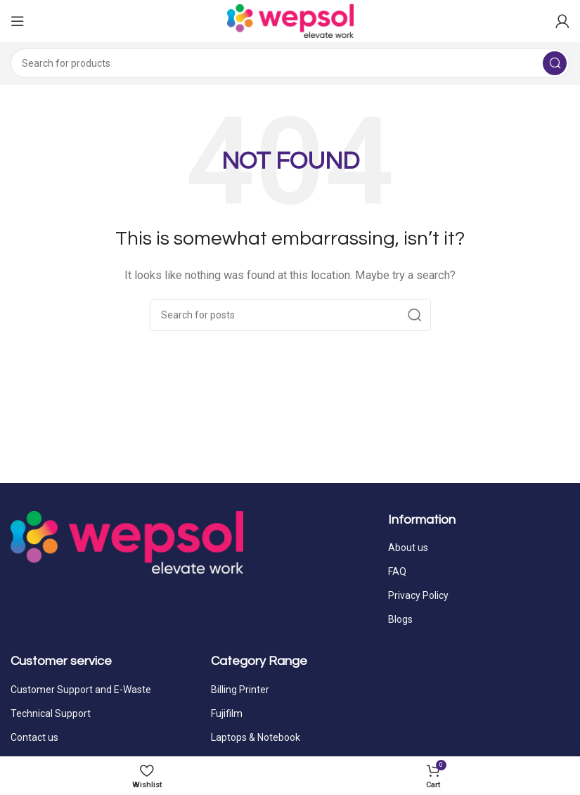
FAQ (397, 571)
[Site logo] (290, 20)
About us (408, 547)
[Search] (290, 63)
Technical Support (51, 713)
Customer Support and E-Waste (81, 689)
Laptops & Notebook (255, 737)
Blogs (400, 619)
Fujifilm (227, 713)
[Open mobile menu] (18, 21)
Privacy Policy (418, 595)
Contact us (34, 737)
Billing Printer (240, 689)
